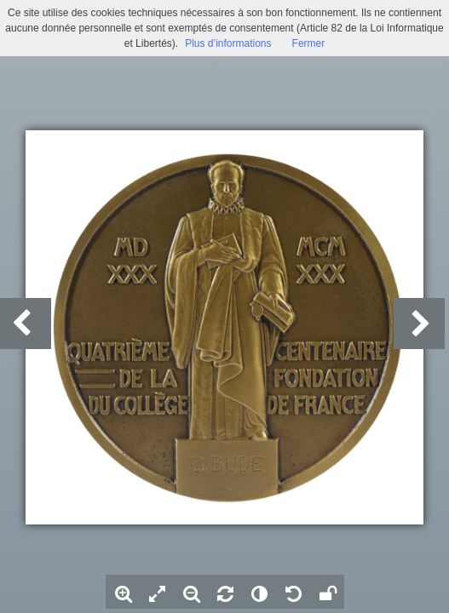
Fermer (308, 43)
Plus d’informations (228, 43)
